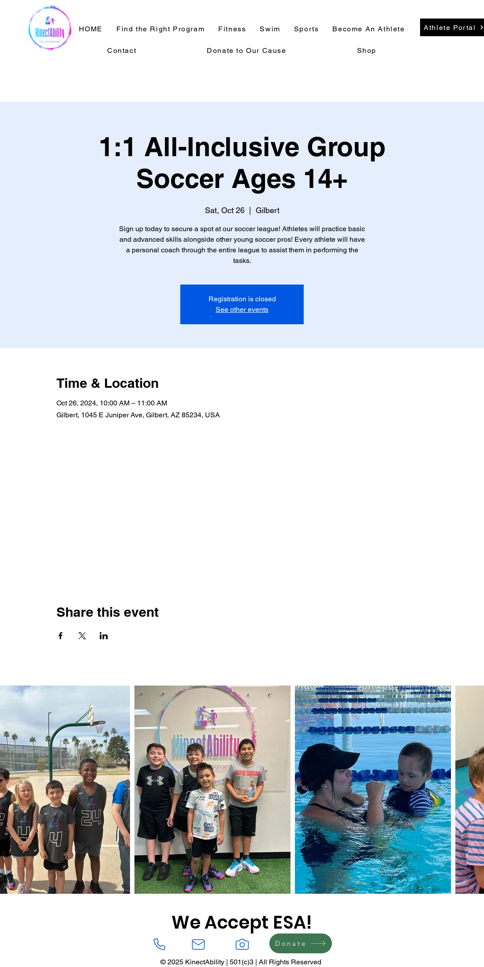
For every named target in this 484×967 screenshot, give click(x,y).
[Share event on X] (82, 635)
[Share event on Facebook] (60, 635)
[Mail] (198, 944)
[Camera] (242, 944)
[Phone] (159, 944)
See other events (242, 309)
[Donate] (300, 943)
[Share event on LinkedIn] (104, 635)
